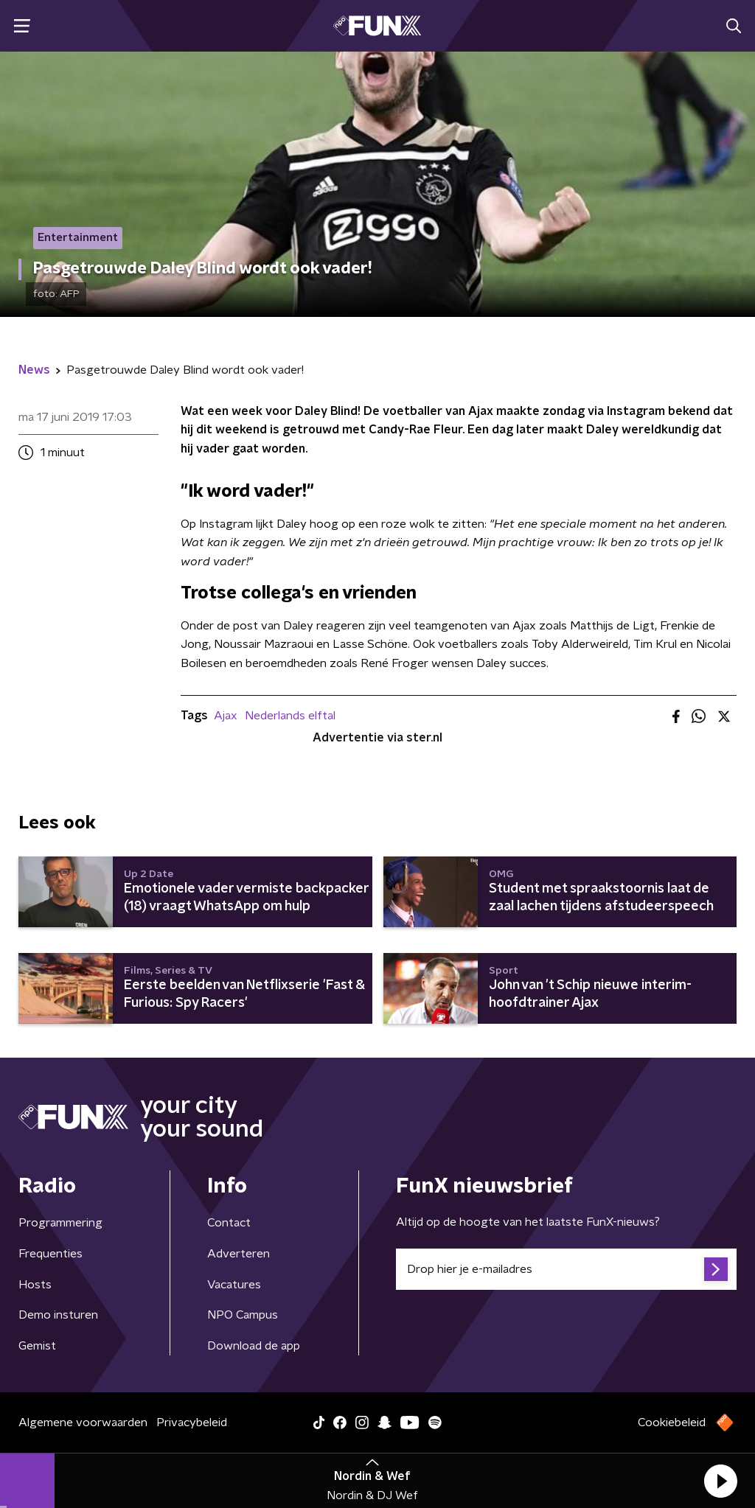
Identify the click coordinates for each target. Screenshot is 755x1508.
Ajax (225, 716)
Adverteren (238, 1254)
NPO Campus (242, 1315)
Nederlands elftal (290, 716)
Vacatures (234, 1285)
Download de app (253, 1346)
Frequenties (50, 1254)
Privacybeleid (191, 1422)
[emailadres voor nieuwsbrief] (566, 1269)
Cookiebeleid (672, 1422)
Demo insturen (58, 1315)
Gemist (37, 1346)
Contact (229, 1223)
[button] (720, 1480)
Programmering (60, 1223)
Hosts (35, 1285)
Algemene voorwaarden (82, 1422)
